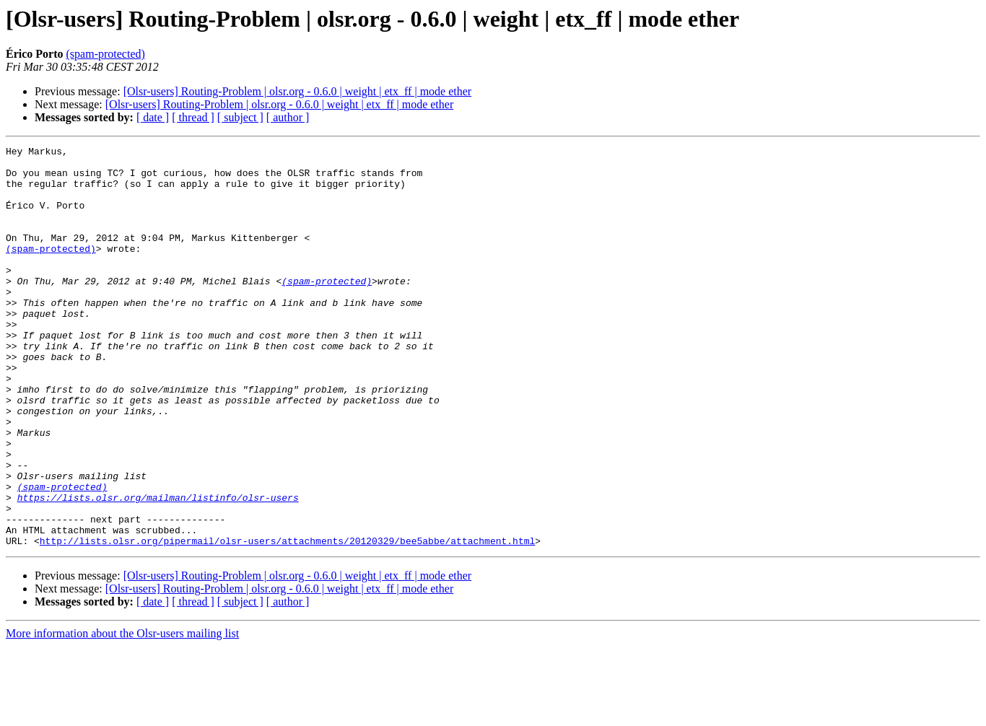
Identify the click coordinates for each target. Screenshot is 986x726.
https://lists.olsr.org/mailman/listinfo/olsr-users (158, 568)
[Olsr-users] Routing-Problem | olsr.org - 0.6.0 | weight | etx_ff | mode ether (297, 91)
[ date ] (152, 117)
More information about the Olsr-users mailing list (122, 713)
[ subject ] (240, 117)
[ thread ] (193, 117)
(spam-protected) (105, 54)
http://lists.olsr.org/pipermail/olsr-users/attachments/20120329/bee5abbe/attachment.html (287, 620)
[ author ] (288, 117)
